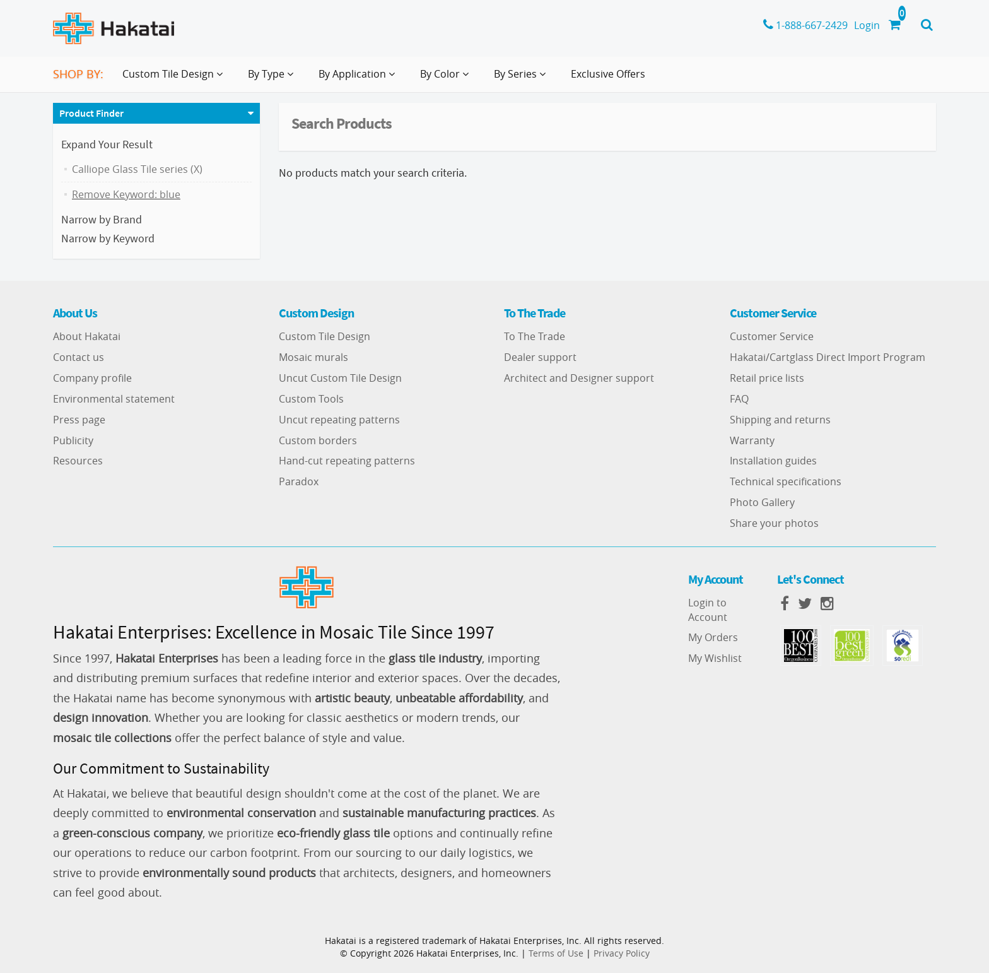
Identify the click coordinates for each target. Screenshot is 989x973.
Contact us (78, 357)
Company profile (92, 378)
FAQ (739, 399)
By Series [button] (522, 79)
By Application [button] (359, 79)
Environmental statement (114, 399)
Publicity (73, 440)
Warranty (752, 440)
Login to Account (707, 610)
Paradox (299, 481)
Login (867, 25)
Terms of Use (556, 953)
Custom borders (318, 440)
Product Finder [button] (91, 113)
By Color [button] (447, 79)
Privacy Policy (622, 953)
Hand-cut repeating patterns (347, 461)
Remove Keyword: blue (126, 194)
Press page (79, 420)
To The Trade (534, 336)
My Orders (713, 637)
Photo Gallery (762, 502)
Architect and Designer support (579, 378)
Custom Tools (311, 399)
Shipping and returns (780, 420)
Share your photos (774, 523)
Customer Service (772, 336)
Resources (78, 461)
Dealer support (540, 357)
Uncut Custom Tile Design (340, 378)
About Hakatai (86, 336)
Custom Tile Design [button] (175, 79)
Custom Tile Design (324, 336)
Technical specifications (785, 481)
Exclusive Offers (608, 74)
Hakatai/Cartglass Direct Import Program (827, 357)
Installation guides (773, 461)
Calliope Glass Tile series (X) (137, 169)
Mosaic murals (313, 357)
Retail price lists (767, 378)
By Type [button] (273, 79)
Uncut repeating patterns (339, 420)
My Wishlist (715, 658)
